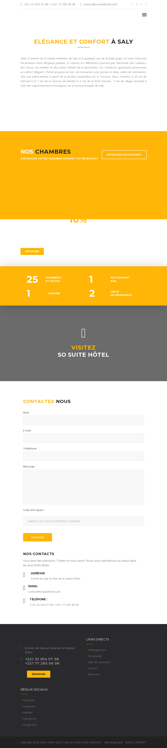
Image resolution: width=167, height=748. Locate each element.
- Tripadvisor (29, 718)
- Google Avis (29, 724)
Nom (26, 412)
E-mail (27, 430)
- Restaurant (94, 656)
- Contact (92, 668)
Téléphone (30, 448)
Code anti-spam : (34, 510)
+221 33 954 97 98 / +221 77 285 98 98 (48, 4)
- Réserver (93, 674)
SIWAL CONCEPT (136, 742)
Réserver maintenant (124, 154)
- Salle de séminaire (98, 662)
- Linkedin (26, 712)
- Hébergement (96, 650)
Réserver (32, 251)
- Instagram (28, 706)
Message (29, 466)
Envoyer (37, 537)
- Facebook (27, 700)
